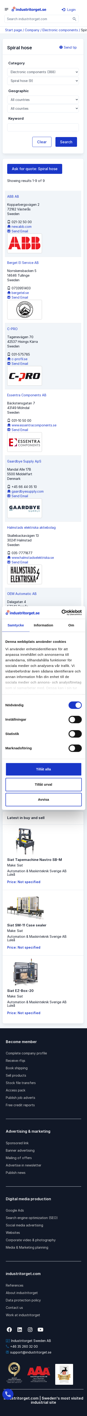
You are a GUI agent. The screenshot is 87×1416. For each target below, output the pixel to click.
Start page (13, 30)
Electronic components (60, 30)
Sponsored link (17, 1143)
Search (66, 142)
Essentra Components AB (26, 395)
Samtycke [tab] (15, 625)
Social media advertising (24, 1225)
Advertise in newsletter (23, 1165)
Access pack (15, 1090)
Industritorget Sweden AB (28, 1341)
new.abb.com (19, 226)
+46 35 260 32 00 (22, 1346)
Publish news (16, 1173)
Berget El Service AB (23, 263)
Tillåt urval (43, 784)
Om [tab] (71, 625)
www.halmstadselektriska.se (30, 558)
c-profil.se (17, 359)
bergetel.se (18, 293)
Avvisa (43, 799)
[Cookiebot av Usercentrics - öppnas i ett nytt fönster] (62, 613)
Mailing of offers (19, 1158)
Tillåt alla (43, 769)
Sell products (16, 1075)
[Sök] (74, 19)
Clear (42, 142)
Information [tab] (43, 625)
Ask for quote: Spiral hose (35, 168)
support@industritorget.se (28, 1352)
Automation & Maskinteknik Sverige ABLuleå (37, 872)
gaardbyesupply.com (25, 491)
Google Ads (15, 1210)
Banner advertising (20, 1150)
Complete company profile (26, 1053)
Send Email (17, 231)
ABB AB (13, 196)
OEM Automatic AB (22, 594)
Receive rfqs (15, 1061)
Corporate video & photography (31, 1240)
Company (32, 30)
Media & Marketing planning (27, 1247)
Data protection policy (23, 1300)
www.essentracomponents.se (31, 425)
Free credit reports (20, 1105)
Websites (13, 1233)
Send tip (68, 47)
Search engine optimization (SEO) (32, 1218)
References (14, 1285)
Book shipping (17, 1068)
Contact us (14, 1308)
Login (69, 10)
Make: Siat (15, 865)
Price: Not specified (23, 882)
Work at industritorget (23, 1315)
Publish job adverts (20, 1098)
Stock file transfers (21, 1083)
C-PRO (12, 329)
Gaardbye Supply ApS (24, 461)
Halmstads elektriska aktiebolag (31, 527)
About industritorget (22, 1293)
